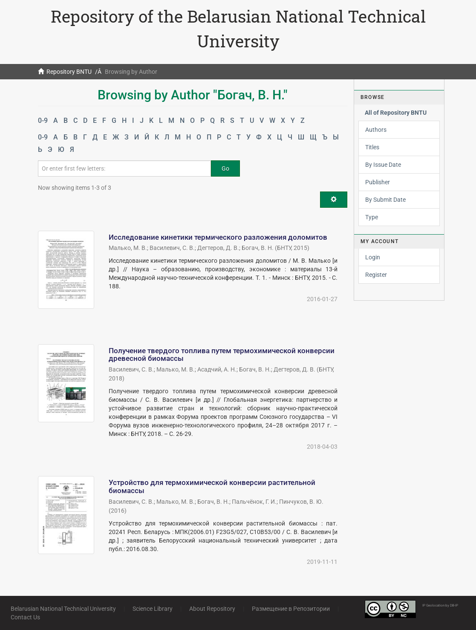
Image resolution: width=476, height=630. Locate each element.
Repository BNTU (69, 71)
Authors (376, 129)
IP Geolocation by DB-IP (440, 605)
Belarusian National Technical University (63, 608)
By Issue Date (383, 164)
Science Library (153, 608)
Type (371, 217)
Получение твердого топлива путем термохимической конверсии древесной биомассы (222, 354)
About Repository (212, 608)
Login (372, 257)
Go (225, 168)
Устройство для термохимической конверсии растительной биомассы (212, 486)
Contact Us (25, 617)
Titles (372, 147)
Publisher (377, 182)
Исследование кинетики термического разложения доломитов (218, 237)
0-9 (43, 120)
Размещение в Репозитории (291, 608)
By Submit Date (385, 199)
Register (376, 274)
